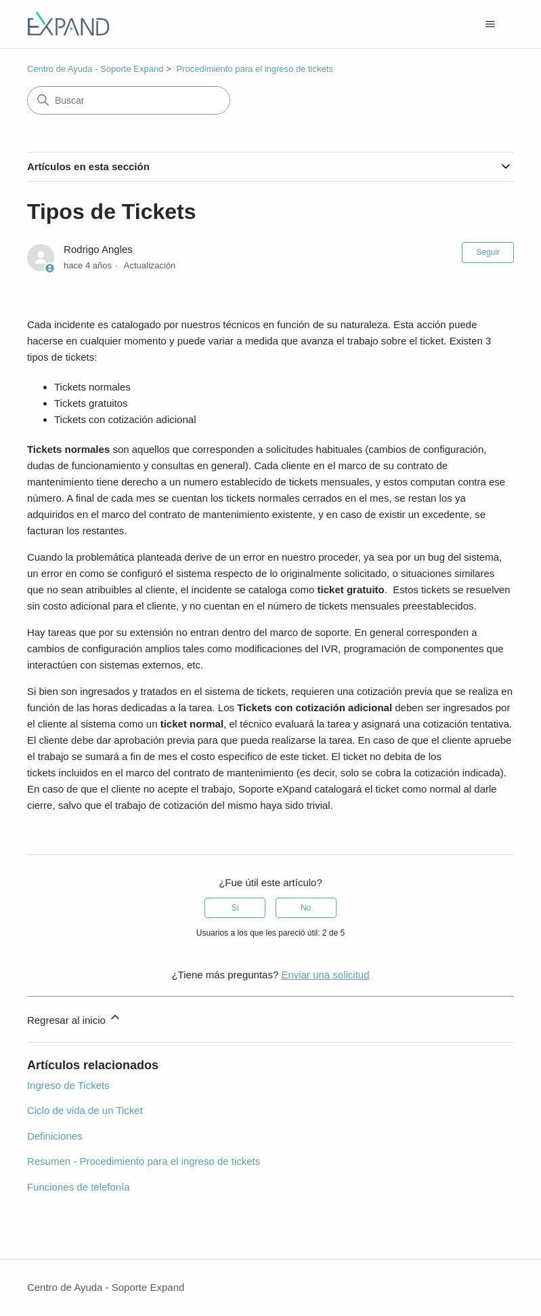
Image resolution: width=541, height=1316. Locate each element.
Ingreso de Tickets (68, 1085)
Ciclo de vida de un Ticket (85, 1110)
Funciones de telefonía (78, 1187)
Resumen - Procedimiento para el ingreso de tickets (143, 1161)
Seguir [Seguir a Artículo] (488, 252)
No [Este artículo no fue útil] (306, 908)
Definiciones (55, 1136)
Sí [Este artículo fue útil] (235, 908)
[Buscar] (129, 100)
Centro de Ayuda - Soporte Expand (95, 69)
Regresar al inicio (74, 1018)
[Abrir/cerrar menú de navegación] (490, 24)
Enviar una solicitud (325, 974)
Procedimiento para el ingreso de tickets (255, 69)
